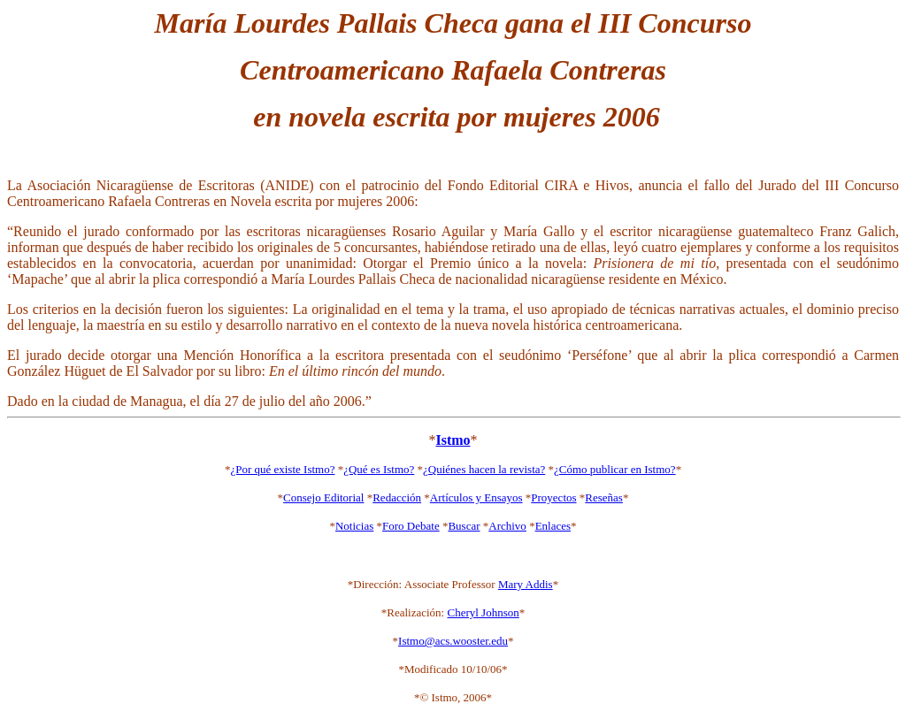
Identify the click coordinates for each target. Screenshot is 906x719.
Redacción (396, 497)
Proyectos (553, 497)
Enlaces (553, 525)
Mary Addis (525, 584)
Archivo (507, 525)
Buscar (464, 525)
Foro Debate (411, 525)
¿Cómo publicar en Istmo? (615, 469)
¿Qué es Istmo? (378, 469)
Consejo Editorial (323, 497)
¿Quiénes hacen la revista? (484, 469)
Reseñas (604, 497)
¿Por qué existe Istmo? (282, 469)
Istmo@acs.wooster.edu (453, 640)
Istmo (452, 439)
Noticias (354, 525)
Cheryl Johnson (482, 612)
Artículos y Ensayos (476, 497)
